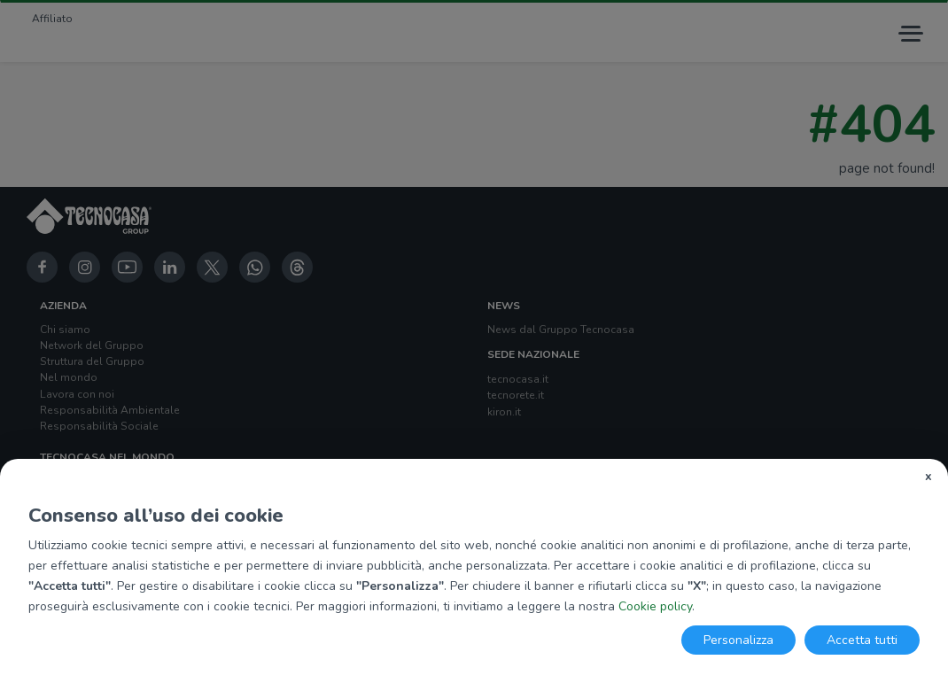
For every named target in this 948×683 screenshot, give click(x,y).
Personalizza (738, 640)
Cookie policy (655, 606)
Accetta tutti (862, 640)
